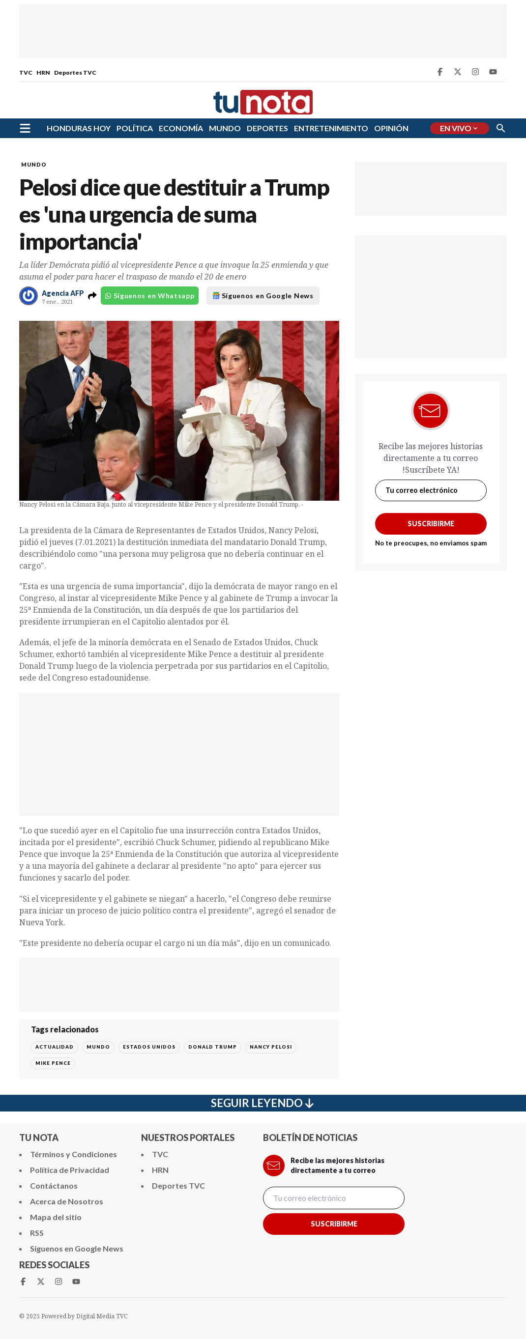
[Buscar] (501, 128)
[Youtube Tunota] (493, 72)
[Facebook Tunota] (440, 72)
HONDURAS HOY (79, 128)
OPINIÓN (391, 128)
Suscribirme (431, 523)
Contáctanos (54, 1185)
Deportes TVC (75, 72)
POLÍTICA (135, 128)
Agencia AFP (63, 293)
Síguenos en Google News (263, 295)
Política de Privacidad (69, 1169)
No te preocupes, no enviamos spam (431, 543)
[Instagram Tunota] (475, 72)
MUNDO (225, 128)
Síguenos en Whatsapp (150, 295)
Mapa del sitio (56, 1217)
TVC (25, 72)
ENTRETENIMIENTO (331, 128)
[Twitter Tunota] (458, 72)
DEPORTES (267, 128)
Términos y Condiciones (73, 1154)
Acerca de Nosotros (66, 1201)
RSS (37, 1232)
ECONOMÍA (181, 128)
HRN (43, 72)
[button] (92, 295)
